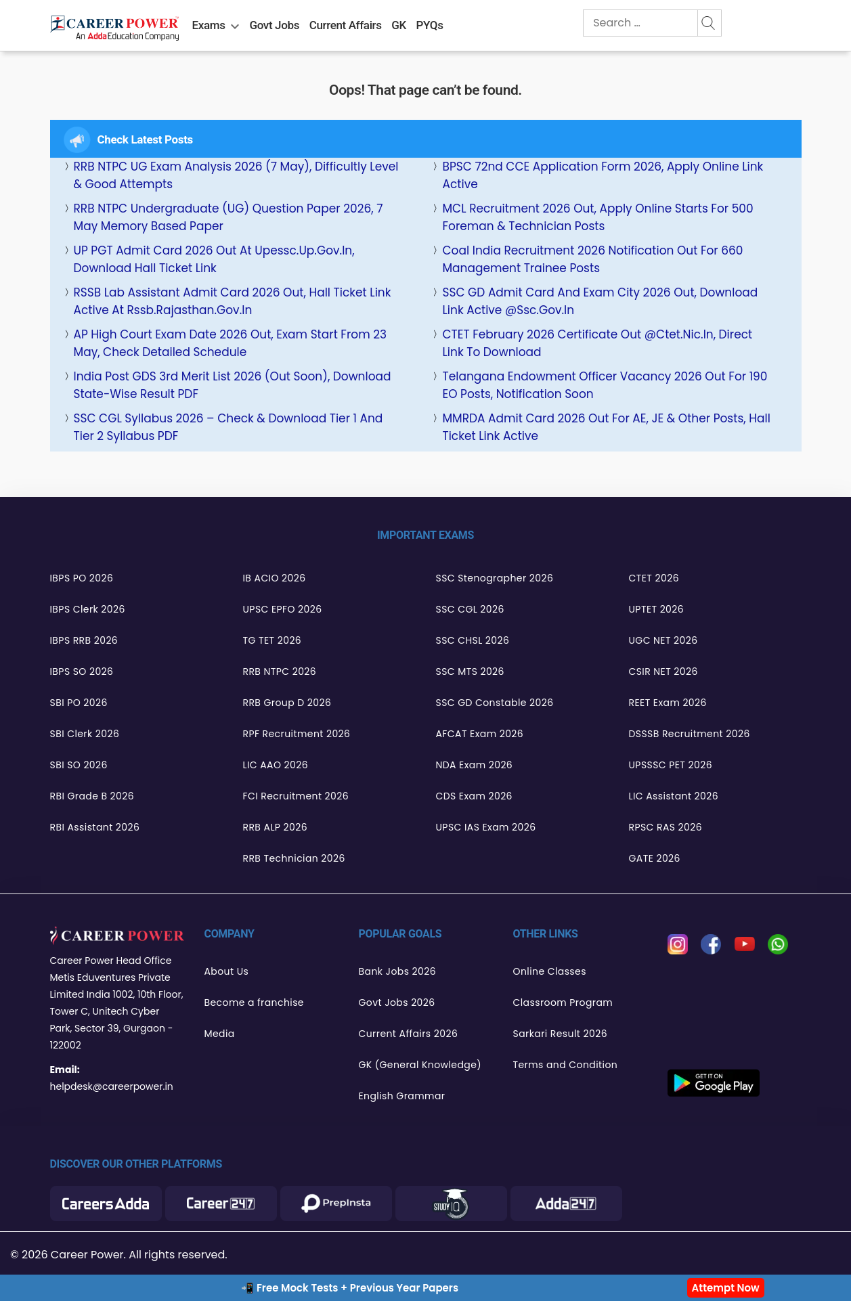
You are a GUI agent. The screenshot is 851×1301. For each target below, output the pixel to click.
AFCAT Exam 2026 (480, 734)
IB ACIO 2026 (274, 578)
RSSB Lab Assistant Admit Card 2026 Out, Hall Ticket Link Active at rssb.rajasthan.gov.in (232, 301)
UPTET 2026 (656, 609)
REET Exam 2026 (668, 702)
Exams (208, 25)
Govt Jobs (274, 25)
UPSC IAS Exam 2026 (486, 827)
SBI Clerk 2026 (85, 734)
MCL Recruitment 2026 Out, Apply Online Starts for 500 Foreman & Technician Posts (597, 217)
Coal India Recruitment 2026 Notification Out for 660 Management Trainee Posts (592, 259)
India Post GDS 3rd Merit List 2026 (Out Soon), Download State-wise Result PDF (232, 385)
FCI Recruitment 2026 (296, 796)
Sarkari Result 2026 (560, 1033)
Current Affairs (345, 25)
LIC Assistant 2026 (674, 796)
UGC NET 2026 (663, 640)
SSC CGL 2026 (470, 609)
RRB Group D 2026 (287, 702)
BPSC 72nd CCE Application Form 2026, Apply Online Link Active (602, 175)
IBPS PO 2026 (82, 578)
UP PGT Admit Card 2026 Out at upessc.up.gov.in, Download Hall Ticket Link (214, 259)
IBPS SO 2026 (82, 671)
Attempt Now (726, 1288)
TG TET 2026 (272, 640)
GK (398, 25)
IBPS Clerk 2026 (87, 609)
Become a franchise (254, 1002)
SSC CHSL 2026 (473, 640)
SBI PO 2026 (79, 702)
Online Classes (549, 971)
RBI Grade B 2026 (92, 796)
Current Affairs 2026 (408, 1033)
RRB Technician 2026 (294, 858)
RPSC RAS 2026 (666, 827)
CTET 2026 (654, 578)
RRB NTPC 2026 (280, 671)
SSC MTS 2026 (470, 671)
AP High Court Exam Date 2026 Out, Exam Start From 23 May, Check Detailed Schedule (230, 343)
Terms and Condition (565, 1065)
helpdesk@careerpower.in (111, 1086)
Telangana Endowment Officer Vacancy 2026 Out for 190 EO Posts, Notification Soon (604, 385)
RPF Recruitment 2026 (297, 734)
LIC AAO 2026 (275, 765)
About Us (226, 971)
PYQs (429, 25)
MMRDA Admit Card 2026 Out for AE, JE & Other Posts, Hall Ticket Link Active (606, 427)
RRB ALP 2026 (275, 827)
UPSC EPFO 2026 (282, 609)
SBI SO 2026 (79, 765)
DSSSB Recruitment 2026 (689, 734)
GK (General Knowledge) (420, 1065)
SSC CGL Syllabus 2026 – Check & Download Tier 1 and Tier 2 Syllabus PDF (228, 427)
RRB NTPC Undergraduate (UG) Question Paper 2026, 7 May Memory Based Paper (228, 217)
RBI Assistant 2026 (95, 827)
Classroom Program (563, 1002)
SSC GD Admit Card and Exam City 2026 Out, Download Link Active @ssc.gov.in (600, 301)
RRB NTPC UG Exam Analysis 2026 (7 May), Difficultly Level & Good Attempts (236, 175)
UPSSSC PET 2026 (670, 765)
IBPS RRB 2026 (84, 640)
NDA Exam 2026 (474, 765)
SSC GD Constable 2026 (495, 702)
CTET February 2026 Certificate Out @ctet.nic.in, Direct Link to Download (597, 343)
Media (219, 1033)
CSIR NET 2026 (663, 671)
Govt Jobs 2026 (397, 1002)
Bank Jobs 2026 (398, 971)
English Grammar (402, 1096)
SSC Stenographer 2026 (495, 578)
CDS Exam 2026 (474, 796)
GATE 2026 (654, 858)
